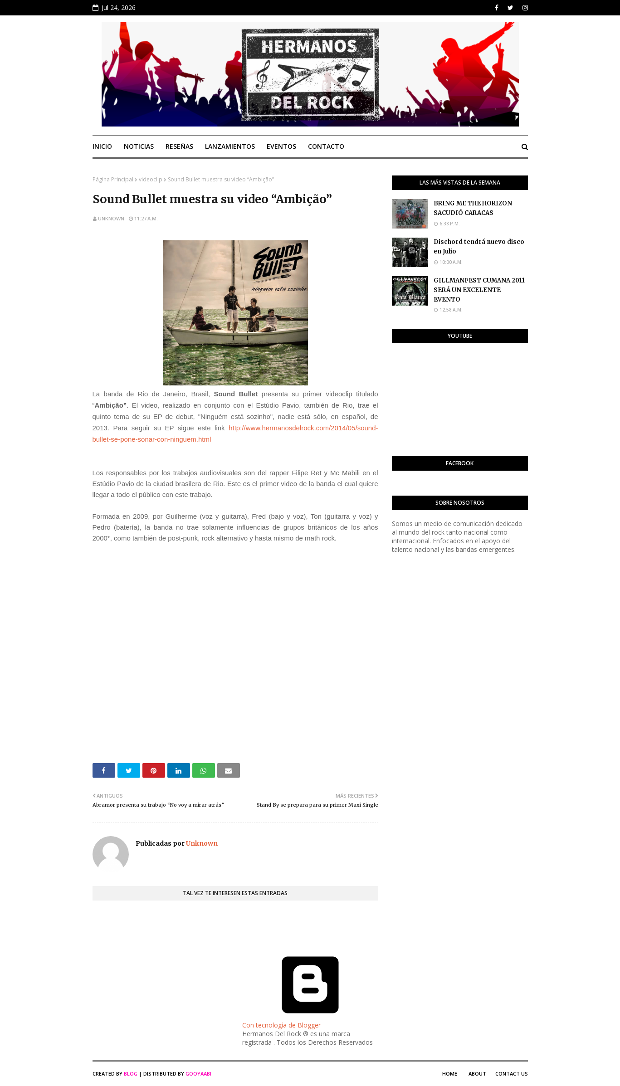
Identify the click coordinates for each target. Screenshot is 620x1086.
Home (449, 1073)
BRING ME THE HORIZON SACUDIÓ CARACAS (473, 208)
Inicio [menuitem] (102, 146)
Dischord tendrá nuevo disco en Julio (479, 246)
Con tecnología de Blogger (310, 1020)
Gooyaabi (198, 1073)
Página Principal (113, 179)
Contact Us (511, 1073)
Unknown (111, 218)
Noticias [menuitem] (139, 146)
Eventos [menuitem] (281, 146)
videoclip (150, 179)
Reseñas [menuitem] (179, 146)
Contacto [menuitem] (326, 146)
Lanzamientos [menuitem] (230, 146)
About (477, 1073)
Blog (130, 1073)
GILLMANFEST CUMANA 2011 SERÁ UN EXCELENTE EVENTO (479, 290)
